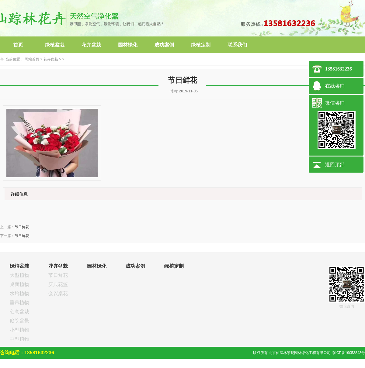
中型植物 (19, 339)
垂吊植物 (19, 302)
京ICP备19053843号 (348, 353)
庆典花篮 (58, 284)
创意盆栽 (19, 311)
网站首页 (32, 59)
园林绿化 (127, 44)
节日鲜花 (22, 227)
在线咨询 (335, 85)
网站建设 (357, 363)
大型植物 (19, 275)
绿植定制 (200, 44)
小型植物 (19, 329)
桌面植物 (19, 284)
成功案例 (164, 44)
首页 (18, 44)
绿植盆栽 (54, 44)
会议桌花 (58, 293)
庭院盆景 (19, 320)
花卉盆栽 (91, 44)
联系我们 (237, 44)
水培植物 (19, 293)
